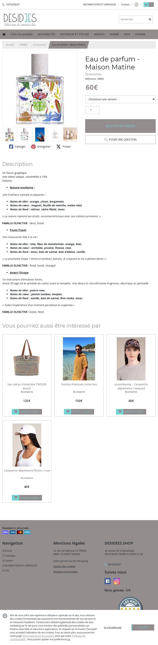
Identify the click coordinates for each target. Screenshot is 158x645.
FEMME (23, 44)
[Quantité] (92, 110)
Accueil (10, 44)
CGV (5, 570)
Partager (17, 146)
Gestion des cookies (64, 566)
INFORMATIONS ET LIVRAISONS (19, 565)
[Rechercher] (150, 19)
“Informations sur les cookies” (38, 636)
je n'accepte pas (112, 627)
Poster (63, 146)
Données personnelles (65, 571)
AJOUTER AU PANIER (120, 126)
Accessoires (39, 44)
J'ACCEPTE (143, 627)
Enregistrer (41, 146)
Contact (125, 4)
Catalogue (8, 555)
